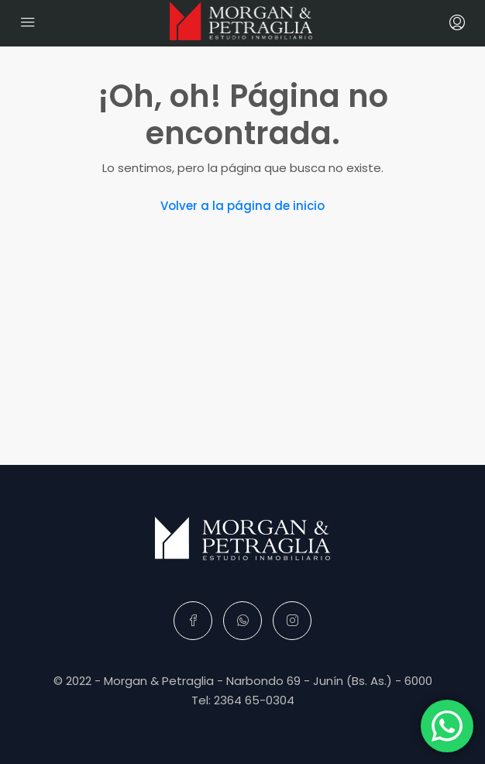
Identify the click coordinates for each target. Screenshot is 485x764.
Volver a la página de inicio (242, 206)
